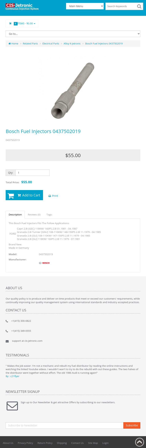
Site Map (93, 443)
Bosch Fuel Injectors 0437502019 (104, 43)
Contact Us (77, 443)
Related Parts (30, 43)
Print (53, 196)
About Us (8, 443)
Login (105, 443)
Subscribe (132, 425)
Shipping (62, 443)
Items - (22, 23)
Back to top (139, 442)
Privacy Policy (25, 443)
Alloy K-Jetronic (72, 43)
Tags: (49, 214)
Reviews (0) (34, 214)
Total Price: (19, 182)
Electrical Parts (50, 43)
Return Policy (45, 443)
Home (13, 43)
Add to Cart (28, 195)
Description (15, 214)
